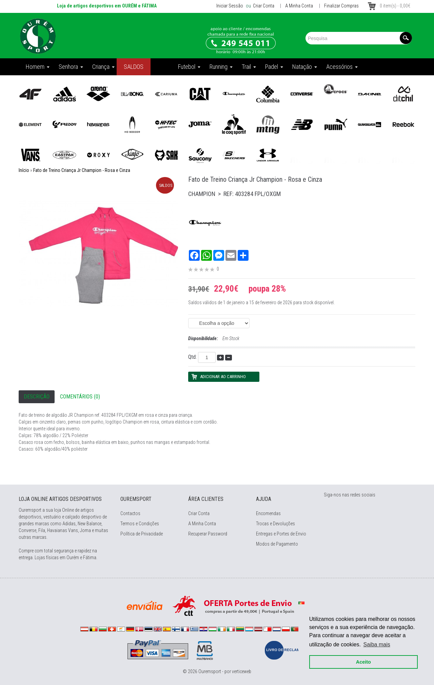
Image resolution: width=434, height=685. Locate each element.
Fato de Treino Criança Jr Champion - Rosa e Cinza (81, 170)
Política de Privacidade (141, 533)
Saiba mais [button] (376, 644)
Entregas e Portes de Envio (281, 533)
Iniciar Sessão (229, 5)
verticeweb (241, 671)
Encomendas (268, 513)
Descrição (37, 396)
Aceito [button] (363, 662)
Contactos (130, 513)
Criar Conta (263, 5)
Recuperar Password (207, 533)
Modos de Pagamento (277, 544)
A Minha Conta (299, 5)
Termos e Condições (139, 523)
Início (24, 170)
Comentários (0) (80, 396)
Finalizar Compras (341, 5)
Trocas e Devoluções (275, 523)
